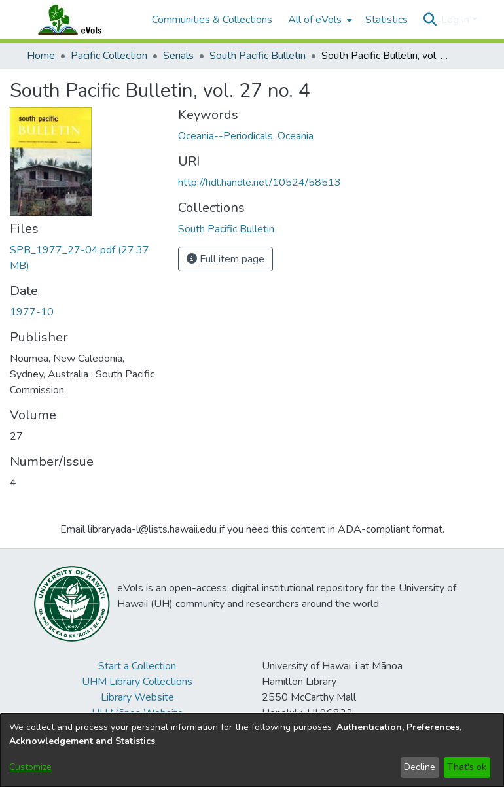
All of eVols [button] (315, 19)
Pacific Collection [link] (109, 55)
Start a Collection (137, 666)
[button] (430, 19)
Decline (419, 767)
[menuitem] (318, 19)
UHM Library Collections (137, 681)
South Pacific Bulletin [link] (257, 55)
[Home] (82, 19)
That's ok (466, 767)
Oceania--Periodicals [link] (225, 136)
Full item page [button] (225, 259)
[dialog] (252, 750)
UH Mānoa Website (137, 713)
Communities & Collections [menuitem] (212, 19)
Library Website (137, 697)
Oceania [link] (296, 136)
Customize (30, 767)
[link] (226, 229)
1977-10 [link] (32, 312)
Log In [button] (456, 19)
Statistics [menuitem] (386, 19)
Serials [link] (178, 55)
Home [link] (41, 55)
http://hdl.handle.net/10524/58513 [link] (259, 182)
